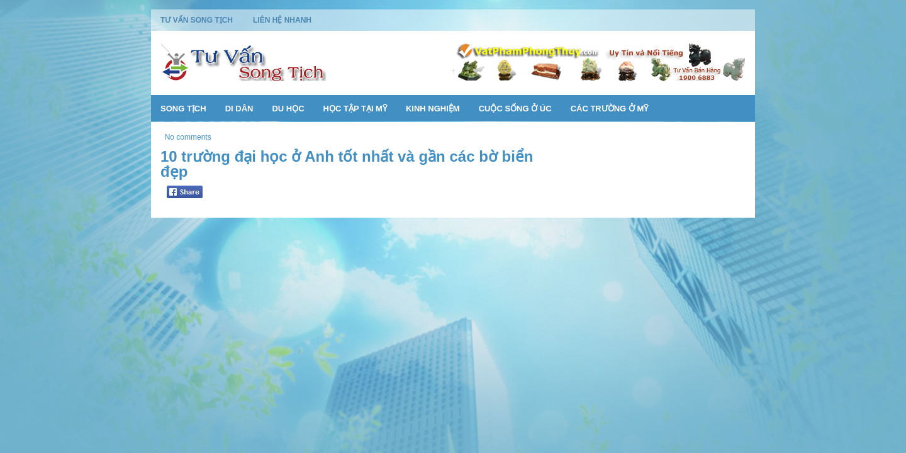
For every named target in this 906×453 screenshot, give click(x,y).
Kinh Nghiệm (433, 108)
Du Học (288, 108)
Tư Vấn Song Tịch (196, 20)
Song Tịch (183, 108)
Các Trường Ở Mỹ (610, 108)
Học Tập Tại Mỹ (355, 108)
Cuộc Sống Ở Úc (515, 108)
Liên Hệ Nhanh (282, 20)
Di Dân (239, 108)
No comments (188, 137)
